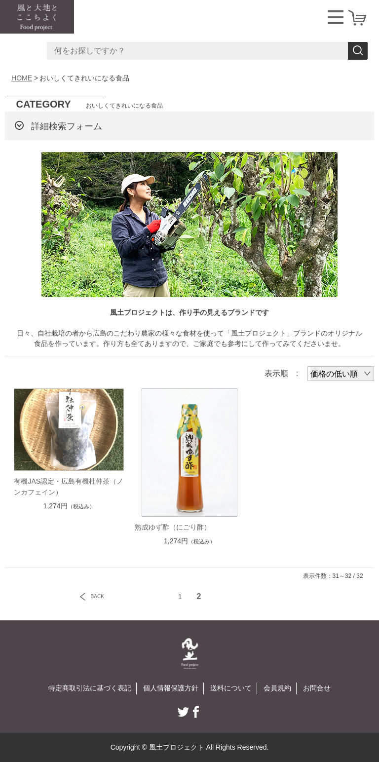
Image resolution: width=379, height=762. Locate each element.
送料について (231, 688)
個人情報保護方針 (170, 688)
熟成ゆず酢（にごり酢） (173, 527)
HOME (21, 78)
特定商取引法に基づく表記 (89, 688)
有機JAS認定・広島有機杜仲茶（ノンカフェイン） (68, 486)
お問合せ (317, 688)
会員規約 (277, 688)
